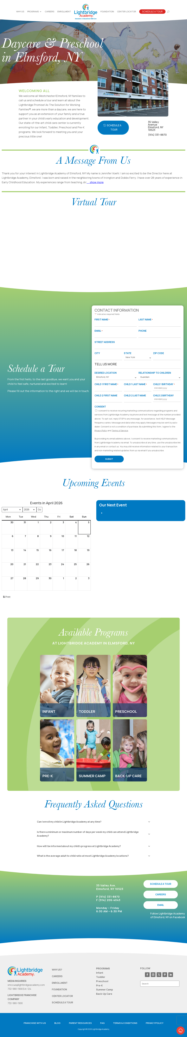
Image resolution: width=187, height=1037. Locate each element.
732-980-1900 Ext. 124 (19, 988)
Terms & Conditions (125, 1023)
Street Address (105, 342)
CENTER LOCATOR (62, 996)
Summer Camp (104, 989)
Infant (99, 972)
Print (6, 597)
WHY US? (57, 969)
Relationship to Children (154, 372)
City (97, 353)
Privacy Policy (101, 430)
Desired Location (106, 372)
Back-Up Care (104, 993)
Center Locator (126, 11)
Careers (49, 11)
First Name (102, 320)
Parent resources (80, 1023)
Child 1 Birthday (164, 384)
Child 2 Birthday (163, 395)
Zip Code (158, 353)
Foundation (107, 11)
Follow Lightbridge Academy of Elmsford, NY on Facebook (167, 915)
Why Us (20, 11)
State (127, 353)
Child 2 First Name (106, 395)
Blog (57, 1023)
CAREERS (160, 894)
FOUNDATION (59, 989)
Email (99, 331)
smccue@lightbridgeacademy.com (26, 985)
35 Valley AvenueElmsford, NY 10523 (155, 126)
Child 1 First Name (106, 384)
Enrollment (64, 11)
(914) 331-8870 (157, 134)
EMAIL (160, 905)
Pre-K (99, 985)
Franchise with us (35, 1023)
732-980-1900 (15, 1003)
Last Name (145, 320)
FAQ (102, 1023)
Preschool (102, 981)
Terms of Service (120, 430)
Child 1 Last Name (135, 384)
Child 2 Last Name (135, 395)
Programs (33, 11)
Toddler (100, 977)
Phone (142, 330)
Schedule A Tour (152, 11)
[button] (180, 1030)
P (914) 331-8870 (108, 896)
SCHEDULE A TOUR (160, 884)
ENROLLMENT (59, 982)
